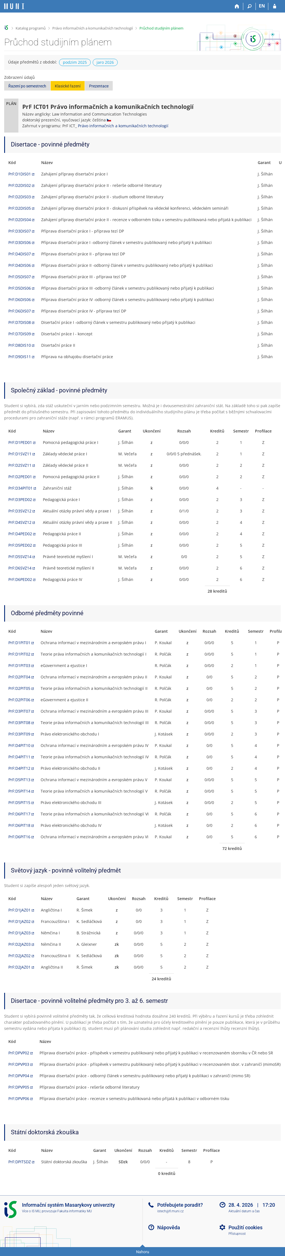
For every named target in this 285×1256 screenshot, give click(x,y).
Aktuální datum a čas (244, 1211)
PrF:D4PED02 (20, 533)
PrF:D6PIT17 (19, 814)
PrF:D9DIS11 (19, 356)
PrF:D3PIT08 (19, 722)
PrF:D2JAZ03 (19, 944)
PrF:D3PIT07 (19, 711)
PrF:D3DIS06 (19, 242)
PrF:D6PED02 (20, 579)
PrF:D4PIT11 (19, 756)
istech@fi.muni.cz (170, 1211)
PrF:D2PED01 (20, 476)
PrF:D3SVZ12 (19, 511)
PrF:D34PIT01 (20, 488)
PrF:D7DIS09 (19, 333)
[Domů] (237, 6)
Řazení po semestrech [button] (27, 86)
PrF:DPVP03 (18, 1064)
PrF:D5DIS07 (19, 276)
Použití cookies (245, 1227)
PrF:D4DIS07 (19, 253)
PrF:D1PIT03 (19, 665)
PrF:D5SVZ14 (19, 556)
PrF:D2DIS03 (19, 196)
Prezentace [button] (99, 86)
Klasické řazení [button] (67, 86)
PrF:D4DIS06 (19, 265)
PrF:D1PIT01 (19, 642)
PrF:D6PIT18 (19, 825)
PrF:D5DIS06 (19, 288)
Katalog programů (31, 28)
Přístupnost (237, 1234)
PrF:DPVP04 (18, 1075)
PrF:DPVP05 (18, 1087)
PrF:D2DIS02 (19, 185)
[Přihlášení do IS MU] (274, 6)
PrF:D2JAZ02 (19, 955)
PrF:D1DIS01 (19, 174)
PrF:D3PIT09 (19, 734)
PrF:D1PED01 (20, 442)
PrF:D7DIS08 (19, 322)
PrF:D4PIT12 (19, 768)
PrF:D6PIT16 (19, 836)
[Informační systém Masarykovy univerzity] (14, 6)
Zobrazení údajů (19, 77)
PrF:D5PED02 (20, 545)
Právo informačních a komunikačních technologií (92, 28)
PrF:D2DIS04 (19, 219)
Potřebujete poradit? (180, 1205)
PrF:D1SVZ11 (19, 453)
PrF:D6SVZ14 (19, 568)
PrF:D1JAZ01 (19, 910)
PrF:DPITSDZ (19, 1161)
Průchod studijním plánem (161, 28)
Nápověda (168, 1227)
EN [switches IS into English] (262, 6)
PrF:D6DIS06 (19, 299)
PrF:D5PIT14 (19, 791)
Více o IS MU (31, 1211)
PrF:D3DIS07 (19, 231)
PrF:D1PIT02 (19, 654)
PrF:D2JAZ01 (19, 967)
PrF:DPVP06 (18, 1098)
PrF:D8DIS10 (19, 345)
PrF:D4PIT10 (19, 745)
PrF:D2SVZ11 (19, 465)
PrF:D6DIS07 (19, 311)
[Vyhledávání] (249, 6)
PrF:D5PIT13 (19, 779)
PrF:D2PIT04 (19, 677)
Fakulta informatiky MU (74, 1211)
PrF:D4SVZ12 (19, 522)
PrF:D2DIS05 (19, 208)
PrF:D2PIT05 (19, 688)
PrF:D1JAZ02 (19, 921)
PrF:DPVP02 (18, 1052)
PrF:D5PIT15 (19, 802)
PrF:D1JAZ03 (19, 932)
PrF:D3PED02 (20, 499)
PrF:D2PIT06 (19, 699)
